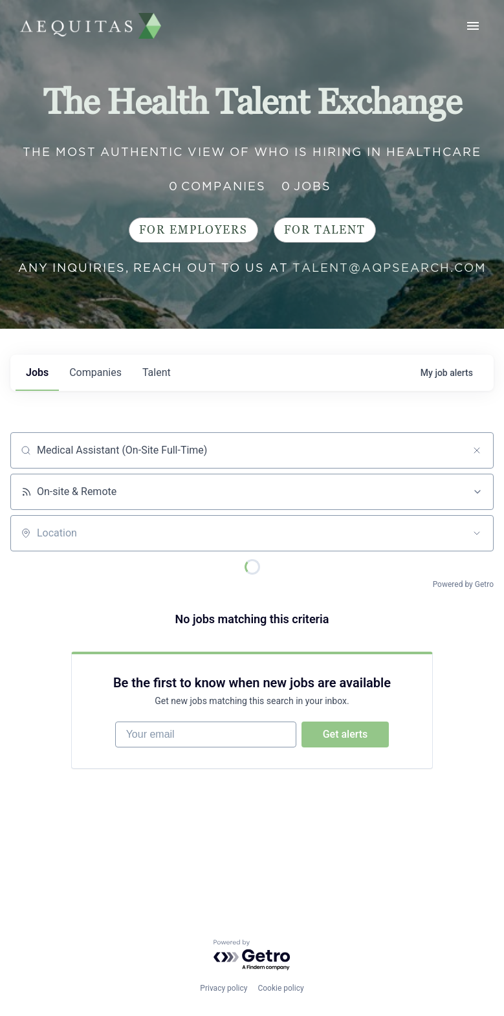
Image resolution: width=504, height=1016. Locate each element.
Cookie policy (280, 988)
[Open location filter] (477, 533)
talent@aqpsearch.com (389, 267)
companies (95, 372)
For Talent (325, 230)
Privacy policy (223, 988)
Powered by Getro (463, 584)
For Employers (193, 230)
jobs (37, 372)
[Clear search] (477, 450)
